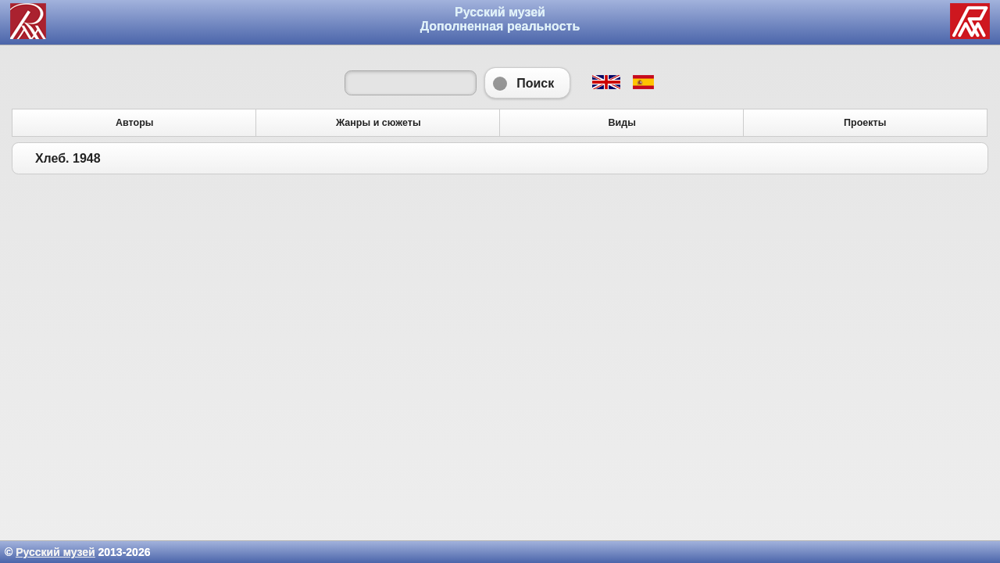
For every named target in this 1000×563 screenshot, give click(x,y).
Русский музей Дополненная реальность (500, 19)
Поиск (527, 83)
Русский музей (55, 552)
